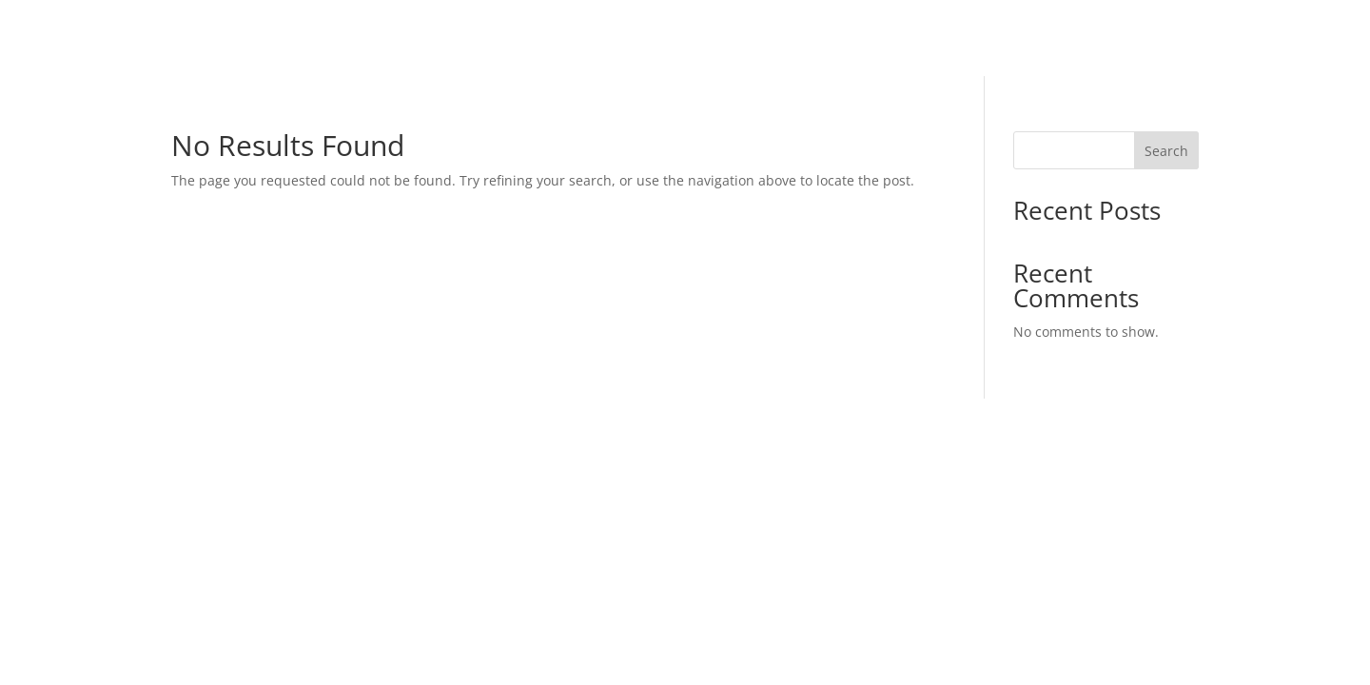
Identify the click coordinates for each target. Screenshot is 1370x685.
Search (1166, 151)
